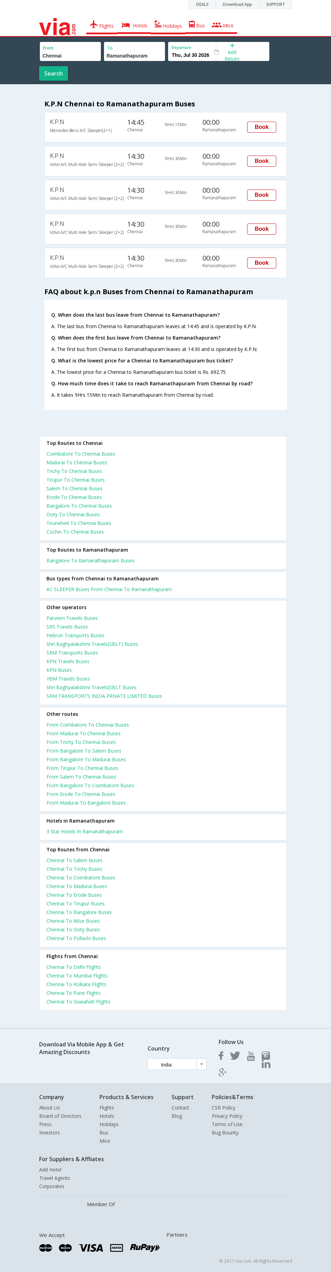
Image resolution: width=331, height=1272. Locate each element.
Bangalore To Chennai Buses (79, 505)
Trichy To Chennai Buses (74, 471)
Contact (180, 1107)
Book (262, 127)
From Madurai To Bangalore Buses (86, 802)
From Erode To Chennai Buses (80, 794)
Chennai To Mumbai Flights (77, 975)
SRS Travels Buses (67, 626)
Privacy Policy (227, 1116)
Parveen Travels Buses (72, 618)
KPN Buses (59, 670)
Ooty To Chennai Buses (73, 514)
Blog (177, 1116)
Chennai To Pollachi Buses (76, 938)
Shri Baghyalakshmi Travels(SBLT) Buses (92, 644)
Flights (106, 1107)
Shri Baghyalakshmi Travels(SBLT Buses (91, 687)
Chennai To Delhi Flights (73, 967)
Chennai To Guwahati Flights (78, 1001)
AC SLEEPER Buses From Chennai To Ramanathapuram (109, 589)
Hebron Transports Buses (75, 635)
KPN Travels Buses (67, 661)
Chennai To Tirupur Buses (75, 903)
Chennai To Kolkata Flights (76, 984)
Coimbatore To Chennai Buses (80, 453)
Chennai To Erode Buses (74, 895)
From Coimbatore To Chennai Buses (87, 724)
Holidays (109, 1124)
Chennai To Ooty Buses (73, 929)
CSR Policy (223, 1107)
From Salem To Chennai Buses (81, 776)
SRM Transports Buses (72, 652)
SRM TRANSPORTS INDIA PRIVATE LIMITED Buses (104, 696)
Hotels (106, 1116)
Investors (49, 1132)
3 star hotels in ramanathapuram (84, 831)
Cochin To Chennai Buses (75, 531)
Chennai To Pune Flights (73, 993)
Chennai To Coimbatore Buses (80, 877)
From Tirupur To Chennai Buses (82, 768)
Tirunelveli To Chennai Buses (78, 523)
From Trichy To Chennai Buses (81, 742)
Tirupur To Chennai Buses (75, 479)
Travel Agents (54, 1178)
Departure (181, 47)
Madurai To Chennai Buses (76, 462)
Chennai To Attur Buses (73, 921)
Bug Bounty (225, 1132)
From (48, 48)
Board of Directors (60, 1116)
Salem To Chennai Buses (74, 488)
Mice (104, 1141)
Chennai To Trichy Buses (74, 869)
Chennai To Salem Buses (74, 860)
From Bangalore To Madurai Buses (86, 759)
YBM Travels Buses (68, 678)
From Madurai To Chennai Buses (83, 733)
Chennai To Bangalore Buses (79, 912)
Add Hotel (50, 1169)
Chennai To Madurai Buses (76, 886)
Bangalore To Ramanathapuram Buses (90, 560)
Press (45, 1124)
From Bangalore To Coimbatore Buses (90, 785)
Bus (103, 1132)
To (110, 48)
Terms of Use (227, 1124)
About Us (49, 1107)
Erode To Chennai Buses (74, 497)
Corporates (51, 1186)
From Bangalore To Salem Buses (83, 750)
